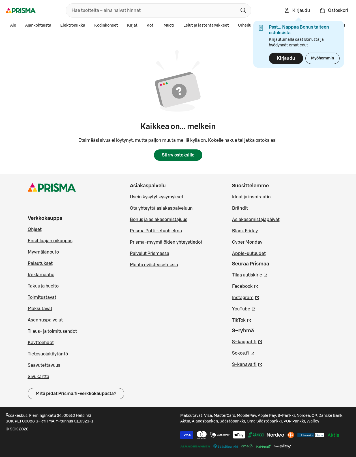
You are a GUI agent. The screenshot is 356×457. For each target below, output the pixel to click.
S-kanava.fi (247, 364)
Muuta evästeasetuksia (154, 265)
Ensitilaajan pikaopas (50, 241)
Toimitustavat (42, 297)
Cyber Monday (247, 242)
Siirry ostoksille (178, 155)
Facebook (245, 286)
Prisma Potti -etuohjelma (156, 231)
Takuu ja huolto (43, 286)
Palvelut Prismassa (149, 253)
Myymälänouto (43, 252)
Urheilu (244, 25)
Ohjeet (35, 229)
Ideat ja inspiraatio (251, 197)
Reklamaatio (41, 275)
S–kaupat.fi (247, 341)
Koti (151, 25)
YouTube (244, 308)
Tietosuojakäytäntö (48, 354)
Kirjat (132, 25)
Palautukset (40, 263)
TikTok (241, 320)
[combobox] (150, 10)
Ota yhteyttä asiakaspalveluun (161, 208)
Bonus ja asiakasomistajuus (158, 219)
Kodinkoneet (106, 25)
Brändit (240, 208)
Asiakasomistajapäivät (256, 219)
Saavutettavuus (44, 365)
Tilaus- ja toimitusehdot (52, 331)
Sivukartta (38, 376)
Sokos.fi (243, 352)
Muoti (169, 25)
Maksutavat (40, 308)
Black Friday (245, 231)
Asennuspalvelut (45, 320)
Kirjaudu (286, 58)
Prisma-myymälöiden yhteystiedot (166, 242)
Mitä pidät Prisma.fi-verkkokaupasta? (76, 393)
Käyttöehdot (41, 342)
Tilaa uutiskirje (250, 274)
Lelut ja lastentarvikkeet (206, 25)
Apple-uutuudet (249, 253)
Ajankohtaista (38, 25)
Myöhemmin (322, 58)
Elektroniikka (72, 25)
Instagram (245, 297)
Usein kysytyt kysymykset (156, 197)
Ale (13, 25)
